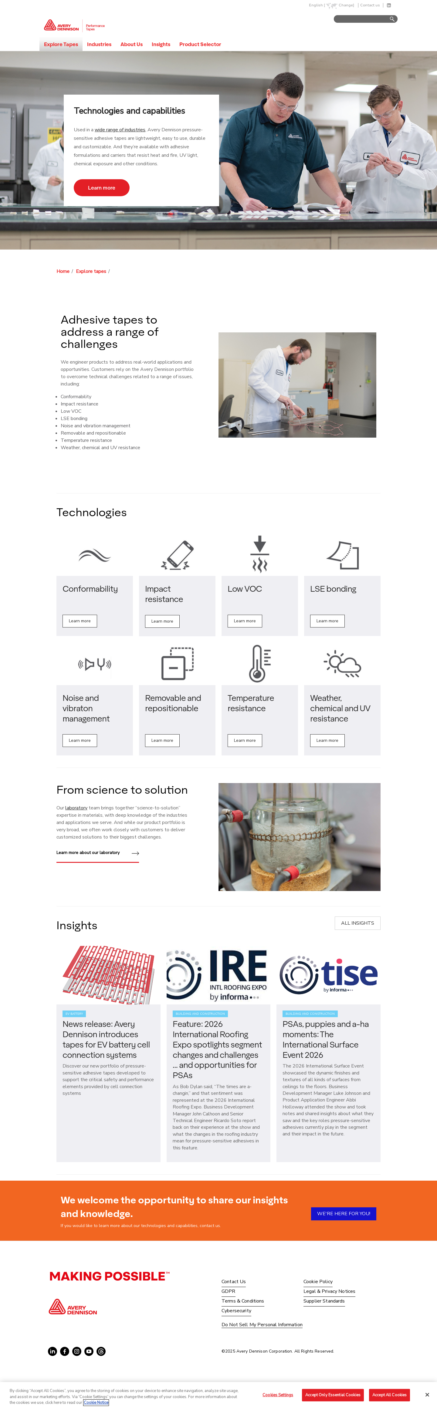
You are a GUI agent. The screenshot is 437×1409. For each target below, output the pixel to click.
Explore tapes (91, 271)
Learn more (101, 187)
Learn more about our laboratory (97, 853)
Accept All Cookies (389, 1394)
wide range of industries (120, 129)
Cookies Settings (278, 1394)
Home (62, 271)
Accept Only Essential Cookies (333, 1394)
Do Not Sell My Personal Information (262, 1325)
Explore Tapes (61, 44)
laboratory (76, 808)
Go (389, 19)
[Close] (427, 1394)
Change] (346, 5)
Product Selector (200, 44)
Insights (161, 44)
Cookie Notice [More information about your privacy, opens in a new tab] (96, 1402)
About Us (131, 44)
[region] (218, 1395)
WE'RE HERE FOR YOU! (343, 1213)
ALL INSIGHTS (357, 923)
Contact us (370, 5)
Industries (99, 44)
